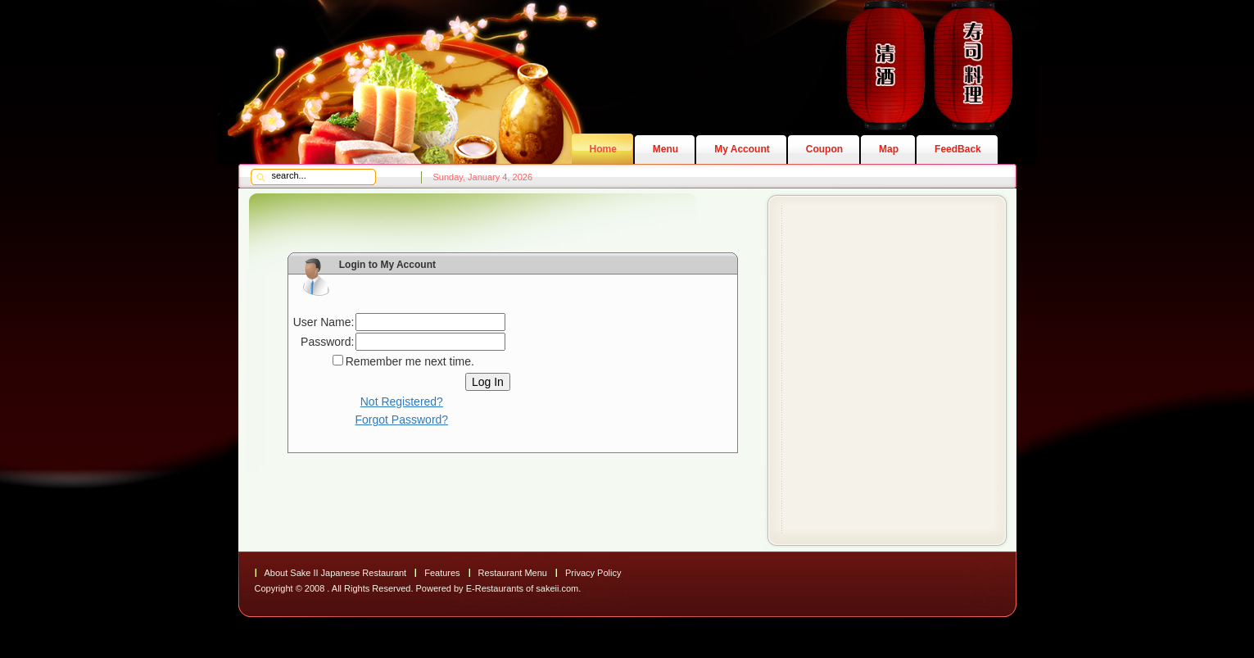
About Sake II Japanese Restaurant (336, 573)
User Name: (324, 322)
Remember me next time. (410, 361)
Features (441, 573)
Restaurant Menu (512, 573)
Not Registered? (401, 401)
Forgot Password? (402, 419)
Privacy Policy (593, 573)
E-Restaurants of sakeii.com (522, 588)
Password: (327, 341)
